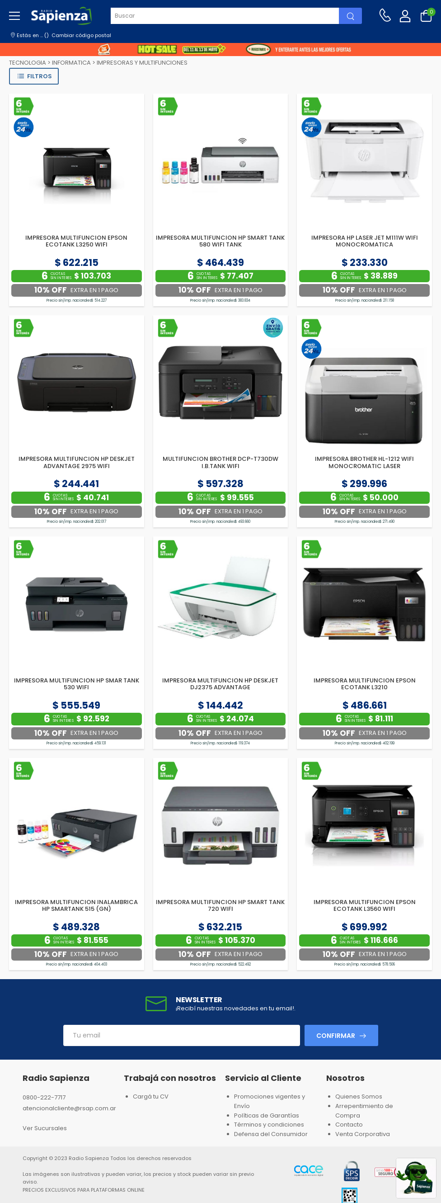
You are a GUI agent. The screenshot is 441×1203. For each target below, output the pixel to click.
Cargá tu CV (151, 1096)
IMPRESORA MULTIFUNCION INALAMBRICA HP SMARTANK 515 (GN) (76, 906)
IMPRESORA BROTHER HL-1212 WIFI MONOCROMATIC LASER (364, 462)
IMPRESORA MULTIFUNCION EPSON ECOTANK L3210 (365, 684)
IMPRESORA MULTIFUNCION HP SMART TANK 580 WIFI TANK (220, 241)
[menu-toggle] (14, 15)
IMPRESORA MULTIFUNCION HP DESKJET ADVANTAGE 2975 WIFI (77, 462)
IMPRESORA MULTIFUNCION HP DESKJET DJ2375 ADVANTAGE (220, 684)
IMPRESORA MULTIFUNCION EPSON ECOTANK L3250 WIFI (76, 241)
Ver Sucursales (45, 1128)
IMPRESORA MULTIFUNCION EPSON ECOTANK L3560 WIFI (365, 906)
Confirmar (335, 1035)
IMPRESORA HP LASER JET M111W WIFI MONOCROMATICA (364, 241)
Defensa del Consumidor (271, 1134)
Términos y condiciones (269, 1124)
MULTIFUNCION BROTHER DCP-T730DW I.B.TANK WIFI (220, 462)
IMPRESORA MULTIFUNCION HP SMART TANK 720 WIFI (220, 906)
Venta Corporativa (362, 1134)
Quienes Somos (358, 1096)
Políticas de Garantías (266, 1115)
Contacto (349, 1124)
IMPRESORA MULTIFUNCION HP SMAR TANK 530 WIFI (76, 684)
